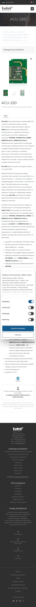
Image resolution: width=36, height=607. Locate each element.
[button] (32, 9)
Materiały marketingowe (18, 502)
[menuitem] (32, 2)
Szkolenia (18, 486)
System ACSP (18, 468)
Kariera (18, 571)
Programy (18, 491)
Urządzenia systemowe (12, 40)
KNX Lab (18, 558)
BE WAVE (18, 473)
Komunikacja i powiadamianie (18, 454)
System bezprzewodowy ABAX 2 (15, 37)
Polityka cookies (18, 581)
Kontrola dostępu (18, 460)
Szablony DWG (18, 499)
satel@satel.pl (20, 443)
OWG (18, 578)
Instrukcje (18, 488)
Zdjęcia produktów (18, 497)
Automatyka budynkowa (18, 457)
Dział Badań (18, 534)
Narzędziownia (18, 551)
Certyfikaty (18, 494)
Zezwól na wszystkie (18, 328)
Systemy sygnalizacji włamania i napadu (18, 451)
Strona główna (9, 32)
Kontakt (18, 591)
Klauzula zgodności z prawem (18, 588)
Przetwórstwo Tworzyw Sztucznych (18, 542)
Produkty (21, 32)
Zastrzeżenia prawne (18, 585)
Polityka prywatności (18, 575)
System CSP (18, 465)
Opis (5, 116)
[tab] (5, 116)
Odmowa (18, 335)
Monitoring (18, 471)
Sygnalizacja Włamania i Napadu (16, 35)
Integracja (18, 462)
